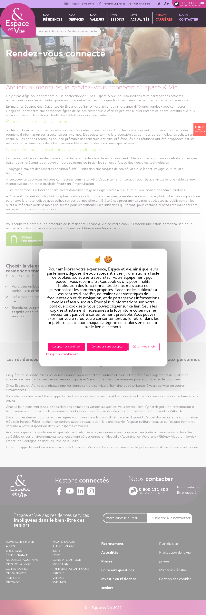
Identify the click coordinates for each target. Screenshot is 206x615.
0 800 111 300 (192, 3)
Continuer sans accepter (107, 346)
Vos (117, 17)
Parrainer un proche (111, 4)
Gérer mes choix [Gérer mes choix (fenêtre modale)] (143, 346)
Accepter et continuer (66, 346)
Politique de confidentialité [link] (62, 354)
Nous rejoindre (139, 4)
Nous (188, 17)
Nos (53, 17)
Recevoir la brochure (79, 4)
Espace (164, 17)
